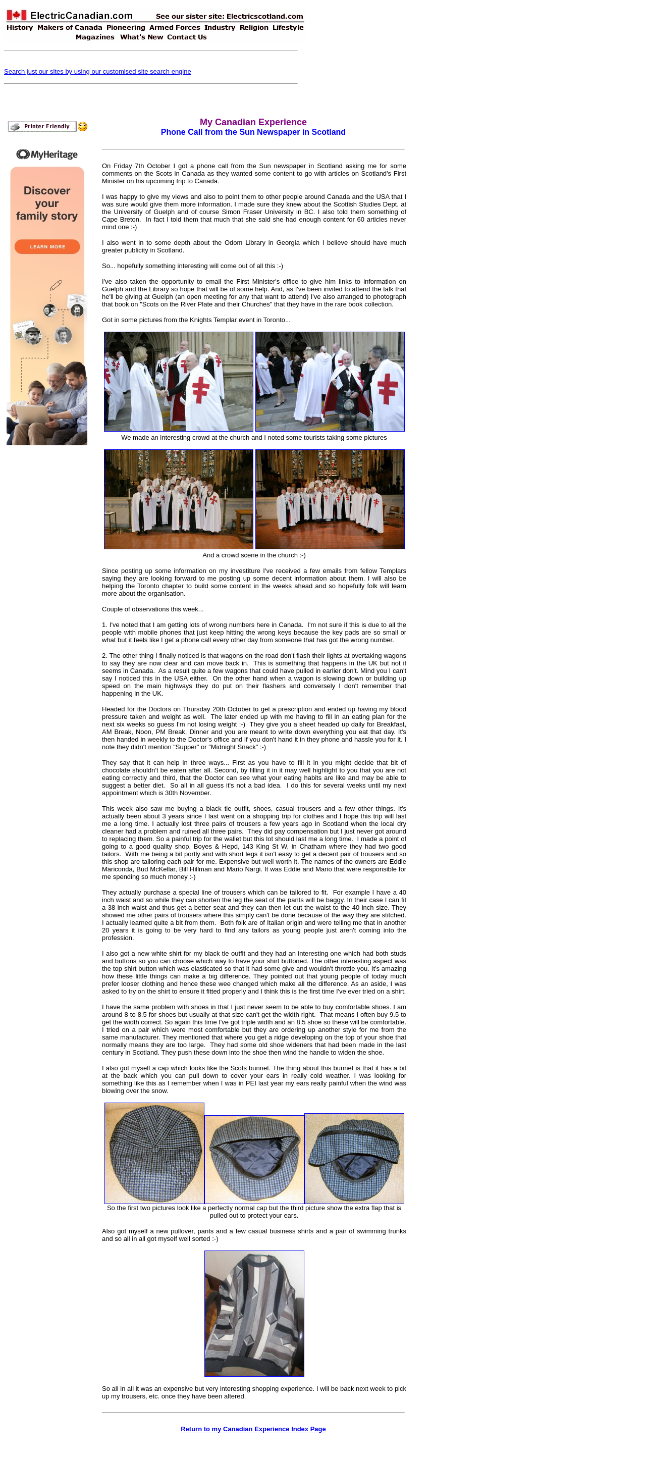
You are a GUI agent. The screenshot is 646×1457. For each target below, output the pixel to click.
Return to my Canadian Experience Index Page (253, 1429)
